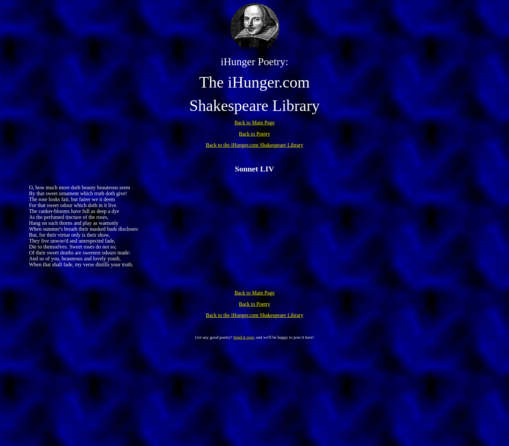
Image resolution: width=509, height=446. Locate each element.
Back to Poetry (254, 134)
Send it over (243, 337)
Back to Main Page (254, 122)
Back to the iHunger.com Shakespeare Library (254, 145)
